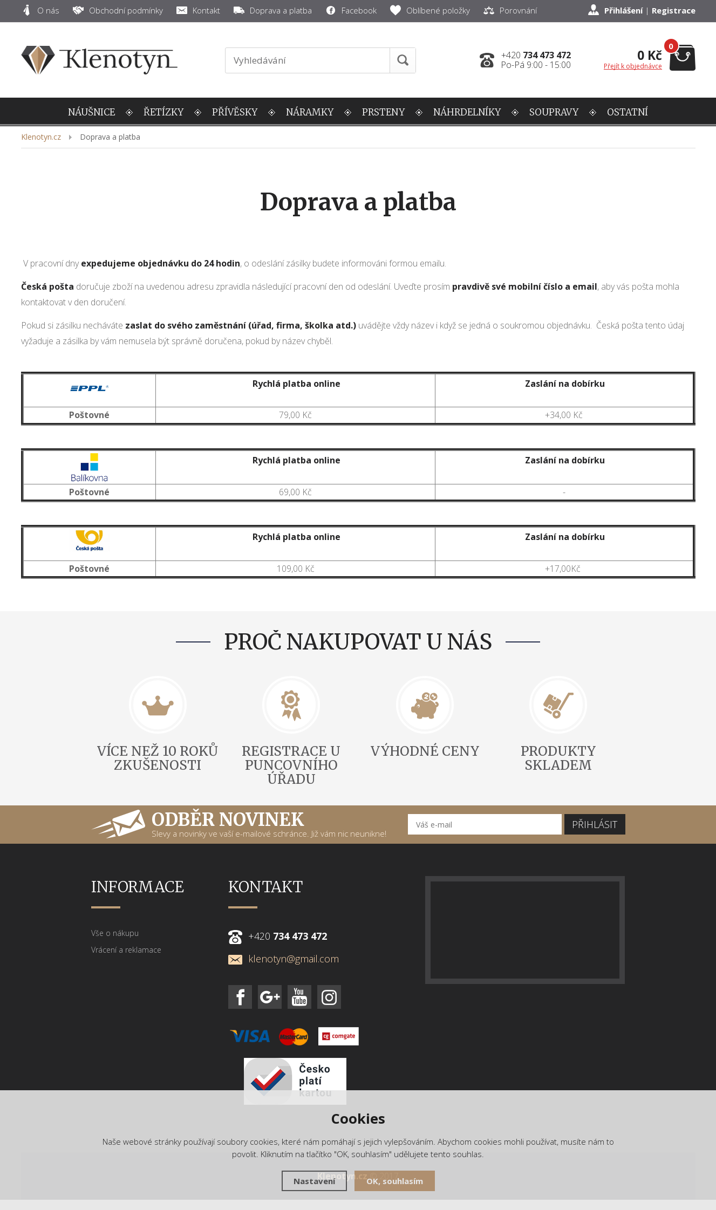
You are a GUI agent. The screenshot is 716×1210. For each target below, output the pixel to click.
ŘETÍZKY (163, 112)
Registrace (673, 10)
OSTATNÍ (627, 112)
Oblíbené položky (430, 10)
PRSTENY (383, 112)
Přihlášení (623, 10)
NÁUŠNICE (91, 112)
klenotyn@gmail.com (283, 958)
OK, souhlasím (394, 1180)
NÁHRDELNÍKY (467, 112)
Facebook (351, 10)
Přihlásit (594, 824)
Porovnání (510, 10)
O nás (40, 10)
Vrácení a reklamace (126, 950)
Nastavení (314, 1180)
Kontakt (198, 10)
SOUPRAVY (553, 112)
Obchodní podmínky (118, 10)
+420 (536, 55)
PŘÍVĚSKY (234, 112)
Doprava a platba (273, 10)
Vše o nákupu (115, 933)
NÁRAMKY (309, 112)
